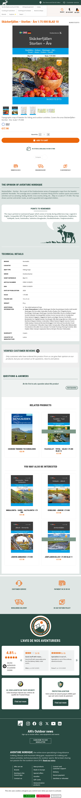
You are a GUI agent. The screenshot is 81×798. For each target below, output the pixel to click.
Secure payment (59, 775)
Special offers (38, 773)
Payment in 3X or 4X (62, 589)
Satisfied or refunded (60, 778)
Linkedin (60, 724)
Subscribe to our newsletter (40, 741)
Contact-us (18, 778)
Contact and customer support (59, 768)
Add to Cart (42, 140)
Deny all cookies (43, 796)
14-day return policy (65, 170)
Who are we (18, 767)
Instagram (28, 724)
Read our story (49, 760)
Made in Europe (39, 770)
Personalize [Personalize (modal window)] (56, 796)
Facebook (34, 724)
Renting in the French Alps (19, 774)
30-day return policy (62, 608)
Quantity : (34, 134)
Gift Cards (37, 780)
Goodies (36, 776)
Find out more (20, 701)
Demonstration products (39, 784)
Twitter (47, 724)
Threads (41, 724)
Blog (21, 723)
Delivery (56, 772)
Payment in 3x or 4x (15, 170)
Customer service (19, 589)
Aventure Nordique (21, 752)
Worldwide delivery (40, 170)
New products (39, 767)
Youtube (53, 724)
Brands (16, 770)
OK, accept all (29, 796)
